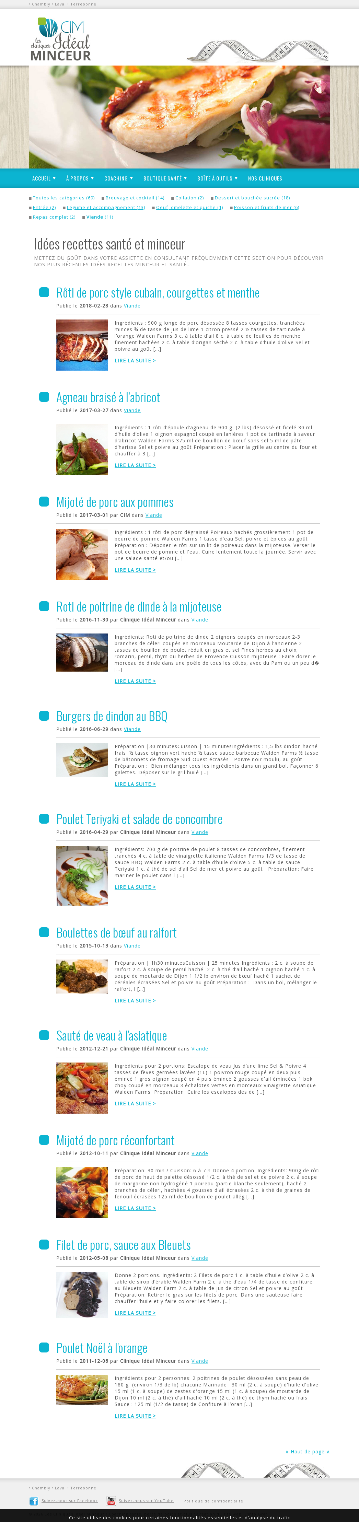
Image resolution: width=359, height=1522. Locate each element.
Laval (60, 4)
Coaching (116, 178)
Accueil (41, 178)
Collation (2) (189, 198)
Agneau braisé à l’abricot (108, 396)
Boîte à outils (215, 178)
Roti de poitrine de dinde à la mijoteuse (139, 606)
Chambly (41, 4)
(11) (99, 217)
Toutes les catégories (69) (64, 198)
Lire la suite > (135, 360)
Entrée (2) (44, 207)
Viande (132, 305)
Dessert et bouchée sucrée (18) (252, 198)
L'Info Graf (255, 1514)
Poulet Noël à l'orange (102, 1347)
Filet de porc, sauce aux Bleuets (123, 1244)
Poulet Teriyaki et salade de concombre (139, 818)
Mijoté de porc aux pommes (115, 501)
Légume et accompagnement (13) (106, 207)
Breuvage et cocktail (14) (135, 198)
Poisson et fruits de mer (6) (266, 207)
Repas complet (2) (54, 217)
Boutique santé (162, 178)
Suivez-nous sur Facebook (63, 1500)
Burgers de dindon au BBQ (111, 715)
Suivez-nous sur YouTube (140, 1500)
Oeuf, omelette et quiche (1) (189, 207)
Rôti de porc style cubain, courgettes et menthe (158, 292)
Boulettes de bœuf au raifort (116, 932)
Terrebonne (83, 4)
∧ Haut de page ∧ (307, 1451)
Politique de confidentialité (213, 1500)
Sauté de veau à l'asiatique (111, 1035)
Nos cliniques (265, 178)
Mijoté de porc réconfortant (115, 1139)
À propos (77, 178)
